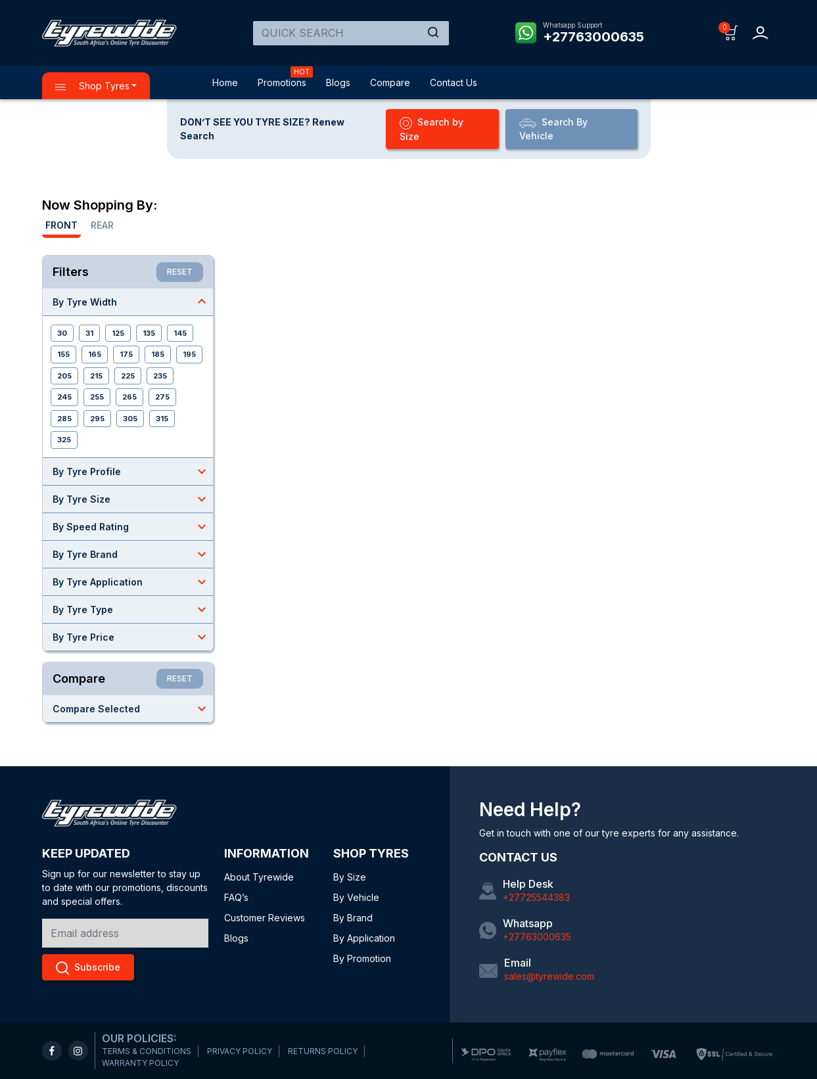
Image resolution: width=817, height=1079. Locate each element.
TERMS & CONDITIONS (146, 1051)
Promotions (282, 82)
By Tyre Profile (133, 471)
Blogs (338, 82)
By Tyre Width (133, 301)
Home (225, 82)
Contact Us (453, 82)
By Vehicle (356, 897)
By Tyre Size (133, 499)
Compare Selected (133, 708)
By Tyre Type (133, 609)
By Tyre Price (133, 637)
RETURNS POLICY (323, 1051)
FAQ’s (236, 897)
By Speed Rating (133, 526)
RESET (180, 272)
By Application (364, 938)
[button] (731, 31)
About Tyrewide (259, 877)
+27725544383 (536, 897)
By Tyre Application (133, 581)
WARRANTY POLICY (140, 1063)
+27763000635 (593, 37)
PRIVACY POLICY (239, 1051)
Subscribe (88, 968)
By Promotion (362, 958)
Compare (390, 82)
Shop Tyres (92, 85)
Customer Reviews (264, 917)
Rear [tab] (102, 225)
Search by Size (431, 129)
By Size (349, 877)
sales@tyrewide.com (549, 976)
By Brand (353, 917)
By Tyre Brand (133, 554)
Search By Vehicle (553, 128)
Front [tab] (61, 225)
